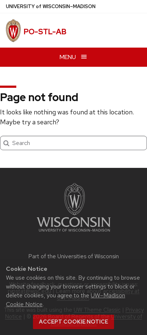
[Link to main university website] (74, 233)
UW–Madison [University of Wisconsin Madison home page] (51, 6)
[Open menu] (73, 57)
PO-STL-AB (45, 32)
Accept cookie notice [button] (73, 321)
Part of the (74, 256)
